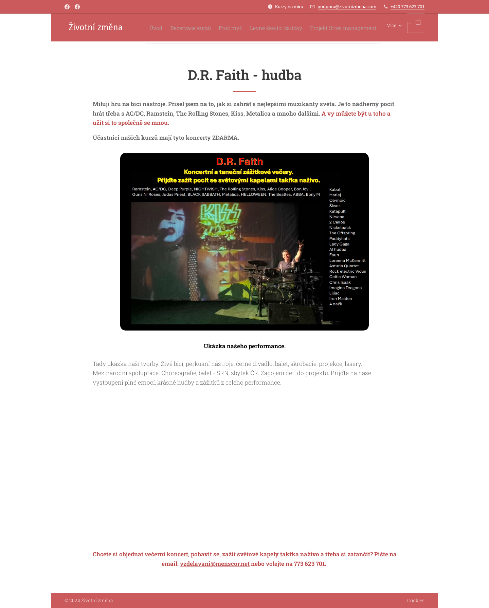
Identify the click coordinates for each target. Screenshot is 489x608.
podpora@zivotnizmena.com (347, 6)
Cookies (415, 600)
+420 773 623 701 (407, 6)
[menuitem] (216, 27)
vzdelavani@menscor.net (215, 564)
